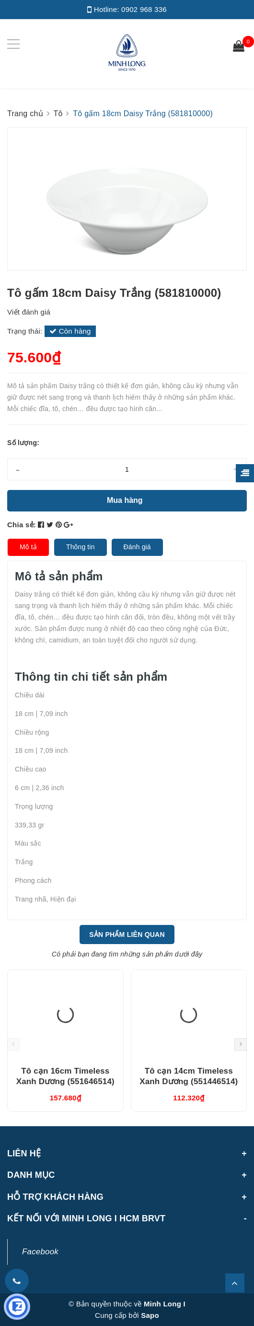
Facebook (40, 1251)
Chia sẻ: (21, 525)
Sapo (150, 1315)
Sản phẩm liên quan (127, 934)
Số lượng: (23, 442)
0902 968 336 (144, 9)
